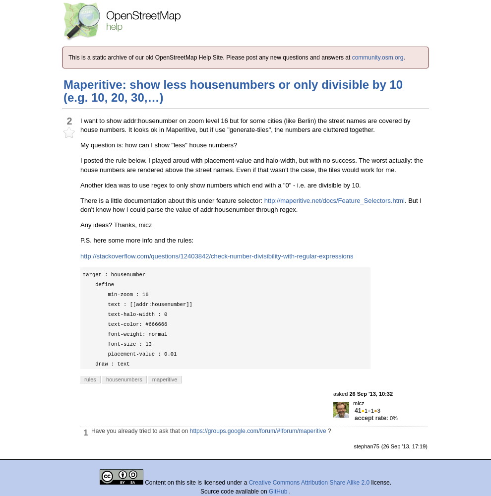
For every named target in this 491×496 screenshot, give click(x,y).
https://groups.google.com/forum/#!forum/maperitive (258, 431)
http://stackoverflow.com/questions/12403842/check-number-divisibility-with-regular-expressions (217, 256)
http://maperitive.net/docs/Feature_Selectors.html (334, 200)
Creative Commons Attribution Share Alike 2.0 (309, 482)
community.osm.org (378, 57)
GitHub (279, 491)
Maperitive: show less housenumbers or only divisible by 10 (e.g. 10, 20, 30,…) (233, 91)
